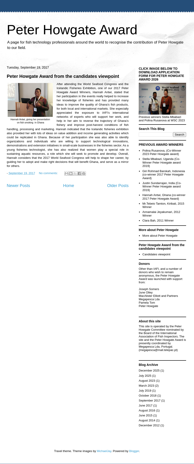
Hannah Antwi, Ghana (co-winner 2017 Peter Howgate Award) (163, 196)
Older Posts (118, 185)
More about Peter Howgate (159, 235)
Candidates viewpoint (156, 254)
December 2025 (149, 370)
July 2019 (145, 390)
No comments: (48, 173)
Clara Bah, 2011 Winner (158, 220)
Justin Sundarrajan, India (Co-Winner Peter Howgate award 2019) (161, 186)
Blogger (134, 451)
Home (68, 185)
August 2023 (147, 380)
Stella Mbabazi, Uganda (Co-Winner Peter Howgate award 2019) (161, 162)
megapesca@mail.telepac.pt (158, 350)
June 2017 (145, 405)
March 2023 (146, 385)
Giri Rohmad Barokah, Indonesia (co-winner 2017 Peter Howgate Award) (163, 174)
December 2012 (149, 425)
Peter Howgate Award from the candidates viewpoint (63, 76)
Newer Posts (18, 185)
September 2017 (149, 400)
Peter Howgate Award (72, 29)
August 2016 (147, 410)
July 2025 (145, 375)
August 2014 (147, 420)
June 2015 (145, 415)
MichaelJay (104, 451)
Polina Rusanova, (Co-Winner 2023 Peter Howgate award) (161, 152)
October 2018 (148, 395)
